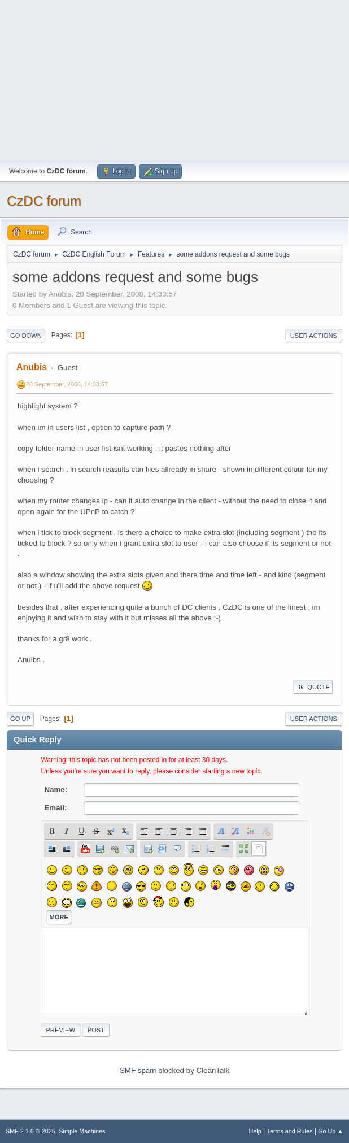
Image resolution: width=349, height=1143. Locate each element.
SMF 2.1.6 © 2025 (30, 1131)
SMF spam (138, 1070)
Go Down (26, 335)
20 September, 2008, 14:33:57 (67, 384)
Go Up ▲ (330, 1131)
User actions (313, 335)
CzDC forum (44, 200)
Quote (313, 687)
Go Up (20, 718)
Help (255, 1131)
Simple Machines (82, 1131)
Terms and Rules (290, 1131)
